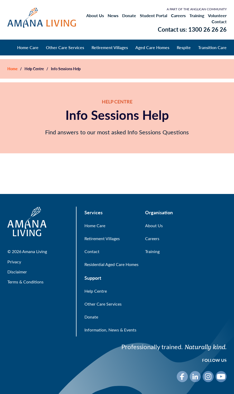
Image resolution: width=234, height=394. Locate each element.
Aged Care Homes (152, 47)
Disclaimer (17, 271)
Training (196, 15)
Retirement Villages (110, 47)
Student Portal (153, 15)
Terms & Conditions (25, 281)
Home (12, 68)
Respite (184, 47)
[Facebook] (182, 376)
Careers (178, 15)
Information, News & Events (110, 330)
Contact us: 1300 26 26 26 (192, 29)
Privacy (14, 261)
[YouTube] (221, 376)
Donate (129, 15)
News (113, 15)
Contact (219, 22)
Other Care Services (65, 47)
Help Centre (34, 68)
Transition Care (212, 47)
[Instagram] (208, 376)
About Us (95, 15)
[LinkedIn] (195, 376)
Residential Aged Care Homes (111, 264)
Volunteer (217, 15)
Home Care (28, 47)
